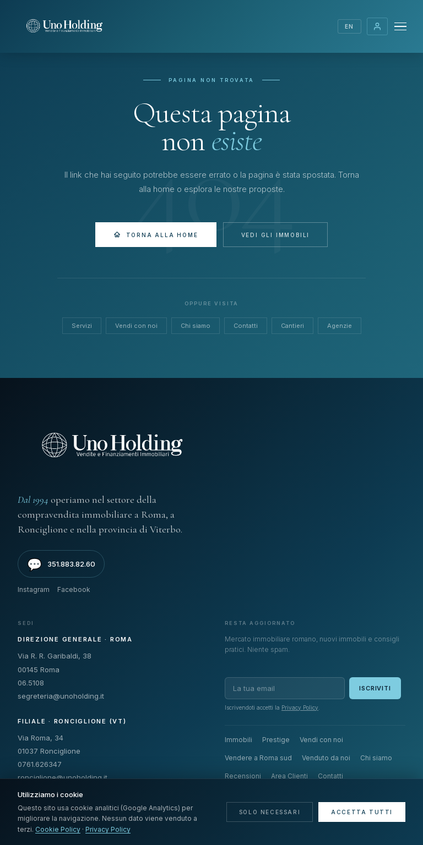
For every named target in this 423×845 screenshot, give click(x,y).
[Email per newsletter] (285, 688)
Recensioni (243, 776)
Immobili (238, 740)
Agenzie (339, 326)
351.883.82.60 (61, 564)
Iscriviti (375, 688)
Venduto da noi (326, 758)
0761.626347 (40, 764)
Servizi (82, 326)
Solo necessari (269, 812)
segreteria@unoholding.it (61, 696)
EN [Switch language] (349, 26)
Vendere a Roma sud (258, 758)
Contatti (246, 326)
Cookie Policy (57, 829)
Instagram (34, 589)
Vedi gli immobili (275, 235)
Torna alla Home (155, 234)
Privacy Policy (299, 707)
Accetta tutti (362, 812)
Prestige (276, 740)
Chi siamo (195, 326)
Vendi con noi (136, 326)
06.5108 (31, 682)
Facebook (73, 589)
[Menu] (400, 26)
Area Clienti (377, 26)
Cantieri (292, 326)
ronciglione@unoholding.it (62, 777)
